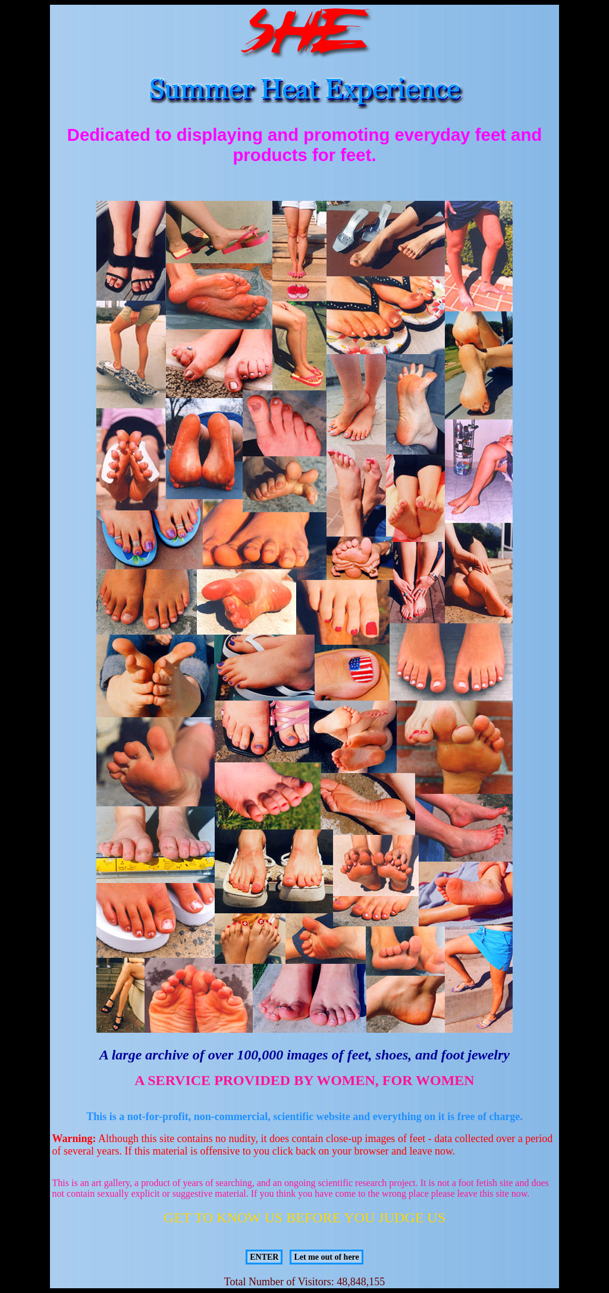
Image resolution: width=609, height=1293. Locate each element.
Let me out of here (326, 1257)
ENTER (264, 1257)
